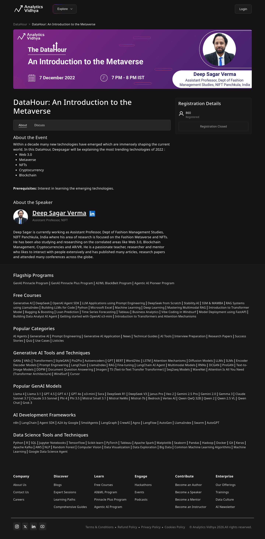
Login (243, 9)
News (127, 336)
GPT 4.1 (62, 394)
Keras (240, 443)
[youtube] (42, 526)
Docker (221, 443)
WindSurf (60, 374)
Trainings (222, 492)
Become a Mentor (188, 499)
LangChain (78, 365)
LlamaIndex (97, 365)
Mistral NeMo (118, 398)
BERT (119, 361)
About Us (19, 485)
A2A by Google (67, 423)
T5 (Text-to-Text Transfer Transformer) (137, 369)
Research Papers (220, 336)
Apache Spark (144, 443)
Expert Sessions (65, 492)
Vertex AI (169, 398)
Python (83, 308)
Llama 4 (18, 394)
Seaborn (180, 443)
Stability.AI (191, 303)
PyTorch (112, 443)
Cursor (75, 374)
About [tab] (23, 125)
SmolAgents (89, 423)
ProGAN (228, 365)
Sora (101, 394)
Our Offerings (226, 485)
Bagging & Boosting (39, 312)
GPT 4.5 (49, 394)
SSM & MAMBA (212, 303)
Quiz (29, 341)
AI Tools (166, 336)
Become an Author (188, 485)
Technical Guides (146, 336)
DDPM (40, 369)
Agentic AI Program (108, 507)
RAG (111, 365)
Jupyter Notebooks (52, 443)
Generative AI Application (102, 336)
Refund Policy (127, 527)
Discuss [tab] (39, 125)
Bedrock (154, 398)
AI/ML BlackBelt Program (114, 283)
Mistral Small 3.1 (94, 398)
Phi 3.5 (75, 398)
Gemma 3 (226, 394)
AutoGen (165, 423)
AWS (39, 447)
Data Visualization (117, 447)
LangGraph (109, 423)
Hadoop (207, 443)
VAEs (27, 361)
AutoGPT (213, 423)
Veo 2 (170, 394)
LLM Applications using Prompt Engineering (113, 303)
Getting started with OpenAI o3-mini (86, 316)
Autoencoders (95, 361)
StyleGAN (62, 361)
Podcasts (141, 499)
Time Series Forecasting (99, 312)
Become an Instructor (190, 507)
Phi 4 (63, 398)
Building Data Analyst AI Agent (35, 316)
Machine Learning (128, 308)
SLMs (229, 361)
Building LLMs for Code (58, 308)
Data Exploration (145, 447)
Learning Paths (64, 499)
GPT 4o (76, 394)
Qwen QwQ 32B (189, 398)
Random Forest (64, 447)
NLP (47, 447)
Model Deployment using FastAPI (223, 312)
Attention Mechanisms (170, 361)
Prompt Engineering (66, 336)
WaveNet (199, 369)
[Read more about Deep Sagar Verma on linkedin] (92, 214)
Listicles (58, 341)
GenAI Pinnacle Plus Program (72, 283)
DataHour (20, 24)
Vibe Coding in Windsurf (178, 312)
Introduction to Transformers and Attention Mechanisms (155, 316)
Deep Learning (154, 308)
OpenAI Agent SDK (65, 303)
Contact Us (21, 492)
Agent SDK (47, 423)
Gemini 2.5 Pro (187, 394)
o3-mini (89, 394)
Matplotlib (164, 443)
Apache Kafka (23, 447)
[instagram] (17, 526)
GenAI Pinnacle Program (30, 283)
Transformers (43, 361)
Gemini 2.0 (208, 394)
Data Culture (225, 499)
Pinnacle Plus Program (110, 499)
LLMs (219, 361)
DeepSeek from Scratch (164, 303)
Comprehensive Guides (70, 507)
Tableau (124, 312)
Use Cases (42, 341)
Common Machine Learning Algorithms (202, 447)
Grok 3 (27, 403)
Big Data (166, 447)
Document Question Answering (70, 369)
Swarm (199, 423)
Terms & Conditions (100, 527)
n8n (16, 423)
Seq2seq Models (178, 369)
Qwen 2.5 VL (226, 398)
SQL (33, 443)
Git (231, 443)
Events (139, 492)
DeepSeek (43, 303)
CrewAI (125, 423)
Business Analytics (145, 312)
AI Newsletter (225, 507)
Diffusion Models (201, 361)
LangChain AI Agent (151, 365)
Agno (136, 423)
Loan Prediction (67, 312)
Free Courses (103, 485)
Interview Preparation (190, 336)
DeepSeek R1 (116, 394)
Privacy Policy (150, 527)
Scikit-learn (96, 443)
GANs (17, 361)
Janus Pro (156, 394)
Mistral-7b (138, 398)
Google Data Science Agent (48, 452)
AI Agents (20, 336)
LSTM (147, 361)
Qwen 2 (209, 398)
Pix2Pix (77, 361)
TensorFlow (77, 443)
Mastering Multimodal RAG (186, 308)
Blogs (58, 485)
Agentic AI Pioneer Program (154, 283)
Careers (18, 499)
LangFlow (150, 423)
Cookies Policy (175, 527)
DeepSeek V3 (137, 394)
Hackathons (143, 485)
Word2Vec (133, 361)
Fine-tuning (125, 365)
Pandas (194, 443)
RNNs (202, 365)
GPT (110, 361)
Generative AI (23, 303)
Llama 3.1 (34, 394)
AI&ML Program (105, 492)
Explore (64, 8)
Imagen (101, 369)
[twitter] (25, 526)
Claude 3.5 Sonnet (44, 398)
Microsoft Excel (101, 308)
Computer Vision (89, 447)
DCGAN (214, 365)
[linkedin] (33, 526)
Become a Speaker (188, 492)
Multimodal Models (181, 365)
